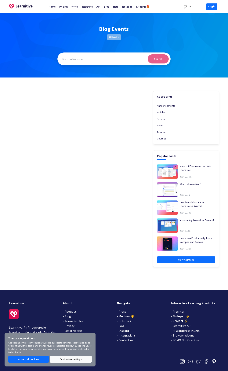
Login (211, 6)
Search (158, 59)
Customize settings (71, 359)
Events (161, 119)
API (98, 6)
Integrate (87, 6)
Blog (106, 6)
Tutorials (162, 132)
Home (52, 6)
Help (115, 6)
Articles (161, 112)
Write (74, 6)
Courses (161, 138)
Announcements (166, 105)
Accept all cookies (28, 359)
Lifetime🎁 (143, 6)
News (160, 125)
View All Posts (186, 259)
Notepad (127, 6)
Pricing (63, 6)
